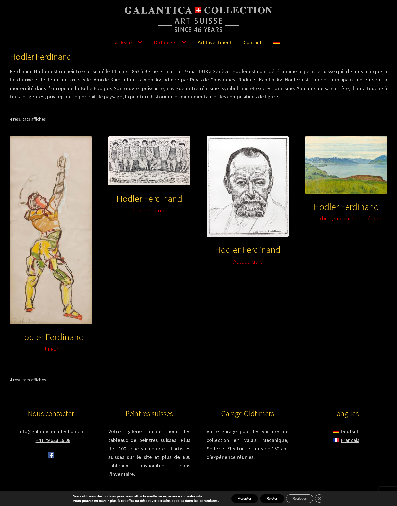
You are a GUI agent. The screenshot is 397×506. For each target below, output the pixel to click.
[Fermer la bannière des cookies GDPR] (323, 498)
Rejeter (271, 498)
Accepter (241, 498)
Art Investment (215, 42)
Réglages (301, 498)
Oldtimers (165, 42)
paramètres (204, 500)
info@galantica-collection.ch (51, 431)
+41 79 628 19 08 (53, 440)
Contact (253, 42)
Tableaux (122, 42)
